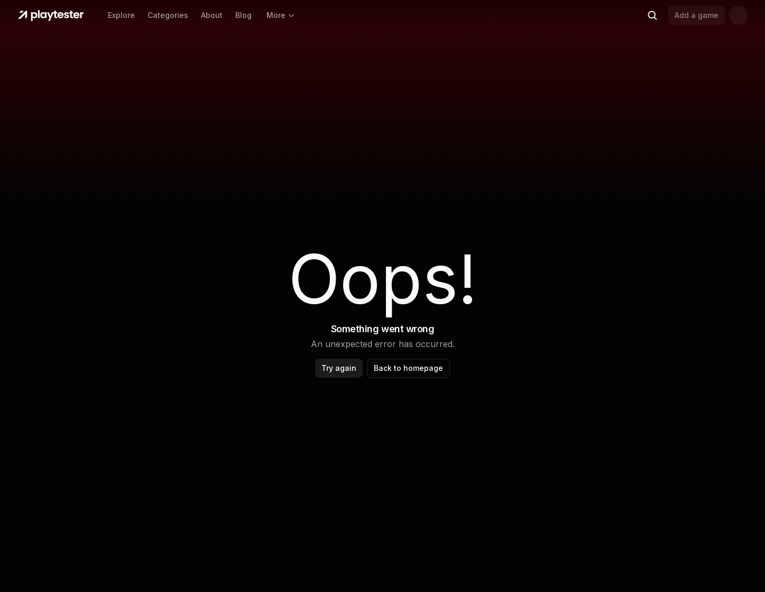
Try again (338, 367)
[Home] (51, 15)
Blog (243, 15)
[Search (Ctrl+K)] (652, 15)
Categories (168, 15)
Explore (121, 15)
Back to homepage (408, 367)
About (212, 15)
